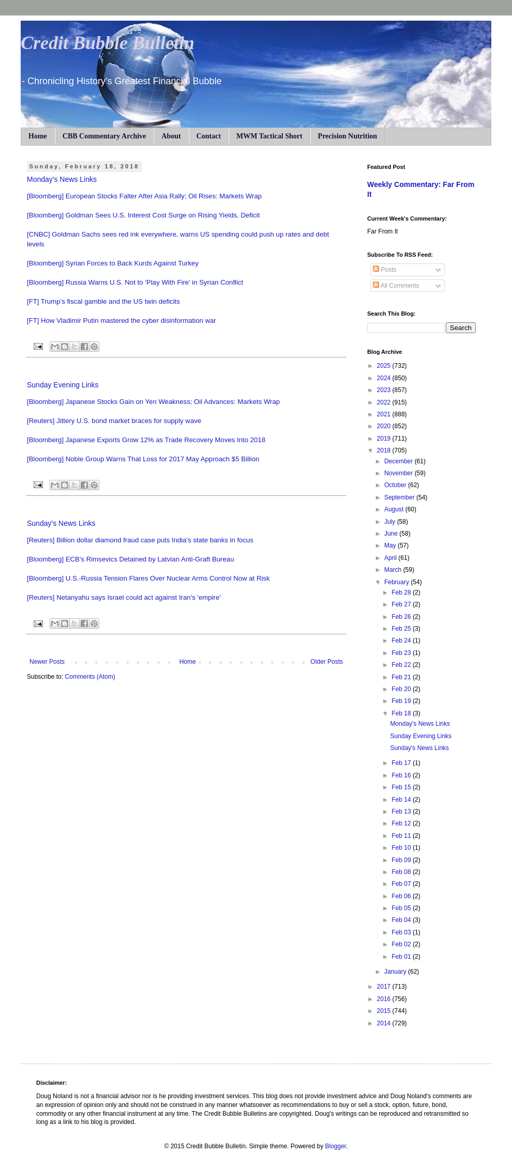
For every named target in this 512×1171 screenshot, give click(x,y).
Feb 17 (402, 763)
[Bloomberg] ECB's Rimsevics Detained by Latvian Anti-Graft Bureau (130, 559)
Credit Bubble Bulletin (107, 43)
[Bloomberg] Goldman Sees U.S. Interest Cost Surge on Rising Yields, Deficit (143, 215)
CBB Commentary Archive (104, 136)
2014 (385, 1023)
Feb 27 (402, 604)
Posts (384, 269)
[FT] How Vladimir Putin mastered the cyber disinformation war (121, 320)
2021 (385, 414)
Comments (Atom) (90, 676)
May (391, 545)
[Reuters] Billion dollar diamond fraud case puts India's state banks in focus (140, 540)
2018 (385, 450)
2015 (385, 1010)
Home (37, 136)
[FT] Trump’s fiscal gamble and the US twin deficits (103, 301)
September (400, 497)
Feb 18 (402, 713)
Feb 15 (402, 787)
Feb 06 (402, 896)
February (397, 582)
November (399, 473)
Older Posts (326, 661)
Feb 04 (402, 920)
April (391, 557)
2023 (385, 390)
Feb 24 (402, 640)
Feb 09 (402, 860)
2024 (385, 378)
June (391, 533)
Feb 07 (402, 883)
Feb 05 (402, 908)
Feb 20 (402, 689)
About (170, 136)
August (394, 509)
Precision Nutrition (347, 136)
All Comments (396, 285)
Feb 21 (402, 677)
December (399, 461)
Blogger (335, 1146)
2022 (385, 402)
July (390, 521)
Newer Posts (47, 661)
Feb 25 (402, 628)
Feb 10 (402, 847)
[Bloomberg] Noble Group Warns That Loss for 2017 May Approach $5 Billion (143, 459)
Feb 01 (402, 956)
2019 (385, 438)
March (393, 569)
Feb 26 (402, 616)
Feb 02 (402, 944)
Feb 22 (402, 664)
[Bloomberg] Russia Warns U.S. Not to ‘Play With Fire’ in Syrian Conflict (135, 282)
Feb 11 (402, 835)
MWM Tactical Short (269, 136)
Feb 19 (402, 701)
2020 (385, 426)
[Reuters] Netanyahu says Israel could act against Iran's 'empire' (124, 597)
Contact (209, 136)
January (396, 971)
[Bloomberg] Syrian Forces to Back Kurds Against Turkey (113, 263)
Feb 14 (402, 799)
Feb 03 (402, 932)
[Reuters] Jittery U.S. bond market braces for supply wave (114, 421)
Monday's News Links (62, 179)
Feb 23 (402, 653)
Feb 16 (402, 775)
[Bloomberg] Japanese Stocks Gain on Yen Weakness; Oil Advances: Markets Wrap (153, 401)
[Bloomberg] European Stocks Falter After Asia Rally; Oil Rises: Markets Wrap (144, 196)
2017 (385, 986)
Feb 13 (402, 811)
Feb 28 (402, 592)
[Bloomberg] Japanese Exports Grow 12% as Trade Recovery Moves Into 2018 (146, 440)
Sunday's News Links (61, 523)
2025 (385, 365)
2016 (385, 999)
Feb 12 (402, 823)
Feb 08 (402, 872)
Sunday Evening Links (63, 385)
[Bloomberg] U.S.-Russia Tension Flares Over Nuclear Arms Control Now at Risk (148, 578)
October (396, 485)
